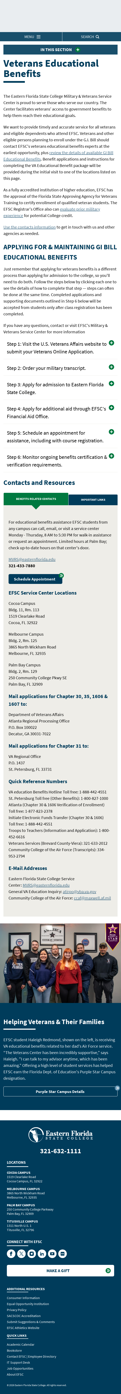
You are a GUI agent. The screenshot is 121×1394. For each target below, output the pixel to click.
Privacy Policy (16, 1310)
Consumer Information (23, 1298)
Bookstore (14, 1350)
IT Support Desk (18, 1362)
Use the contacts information (29, 227)
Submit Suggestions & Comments (31, 1322)
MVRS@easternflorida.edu (32, 559)
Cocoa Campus (18, 1172)
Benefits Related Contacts (36, 499)
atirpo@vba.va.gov (79, 891)
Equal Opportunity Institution (28, 1304)
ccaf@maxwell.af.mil (92, 898)
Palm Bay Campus (21, 1205)
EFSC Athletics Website (23, 1328)
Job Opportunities (20, 1368)
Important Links (93, 500)
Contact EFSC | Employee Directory (31, 1356)
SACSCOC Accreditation (24, 1316)
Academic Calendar (20, 1344)
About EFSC (15, 1374)
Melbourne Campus (23, 1189)
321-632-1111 (60, 1151)
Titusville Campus (22, 1221)
